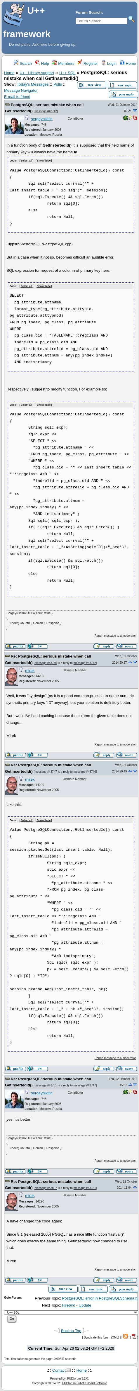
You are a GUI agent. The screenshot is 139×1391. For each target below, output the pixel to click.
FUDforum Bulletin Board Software (84, 1382)
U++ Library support (37, 73)
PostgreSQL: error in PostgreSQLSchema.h (100, 1297)
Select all (26, 160)
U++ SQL (67, 73)
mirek (30, 670)
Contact (59, 1369)
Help (42, 63)
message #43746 (45, 662)
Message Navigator (21, 90)
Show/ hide (44, 160)
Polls (57, 84)
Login (109, 63)
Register (88, 63)
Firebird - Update (76, 1304)
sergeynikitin (42, 119)
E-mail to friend (17, 96)
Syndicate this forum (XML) (101, 1336)
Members (63, 63)
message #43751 (45, 1084)
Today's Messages (32, 84)
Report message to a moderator (115, 634)
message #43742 (45, 111)
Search (23, 63)
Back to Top (71, 1329)
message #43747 (45, 770)
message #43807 (45, 1186)
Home (128, 63)
